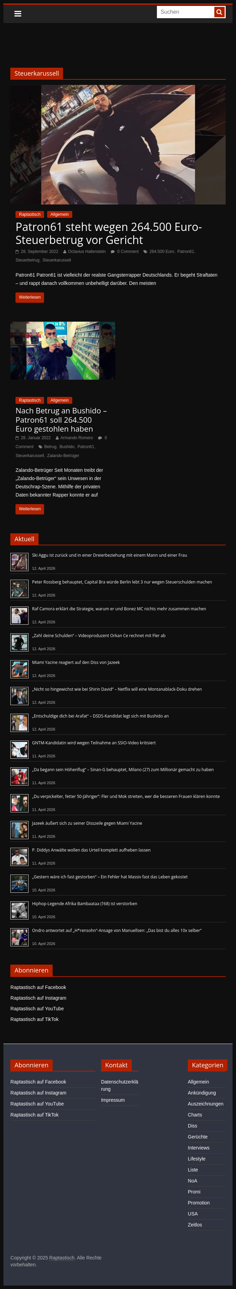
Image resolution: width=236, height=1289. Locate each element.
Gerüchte (198, 1137)
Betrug (50, 446)
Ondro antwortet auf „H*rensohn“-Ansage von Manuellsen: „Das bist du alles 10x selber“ (117, 930)
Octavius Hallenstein (87, 251)
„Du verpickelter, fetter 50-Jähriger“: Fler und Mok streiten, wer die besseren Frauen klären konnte (126, 796)
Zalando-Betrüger (63, 455)
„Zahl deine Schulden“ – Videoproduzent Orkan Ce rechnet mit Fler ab (98, 635)
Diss (192, 1126)
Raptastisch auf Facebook (38, 987)
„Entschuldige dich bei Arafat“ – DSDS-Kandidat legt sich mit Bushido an (100, 716)
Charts (195, 1115)
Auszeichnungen (206, 1104)
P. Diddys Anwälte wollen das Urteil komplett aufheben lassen (91, 850)
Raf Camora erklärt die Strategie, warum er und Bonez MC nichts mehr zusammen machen (119, 609)
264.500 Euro (161, 251)
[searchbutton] (219, 12)
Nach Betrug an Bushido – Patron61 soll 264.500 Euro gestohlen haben (61, 419)
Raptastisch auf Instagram (38, 998)
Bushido (67, 446)
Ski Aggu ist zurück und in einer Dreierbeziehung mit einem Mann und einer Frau (109, 555)
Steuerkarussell (57, 260)
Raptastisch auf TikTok (34, 1019)
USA (193, 1213)
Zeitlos (195, 1224)
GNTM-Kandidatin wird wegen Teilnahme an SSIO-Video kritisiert (93, 743)
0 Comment (125, 251)
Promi (194, 1191)
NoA (192, 1181)
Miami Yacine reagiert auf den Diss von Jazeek (76, 662)
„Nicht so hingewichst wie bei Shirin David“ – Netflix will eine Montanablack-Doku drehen (117, 689)
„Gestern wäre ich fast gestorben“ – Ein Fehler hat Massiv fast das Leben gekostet (109, 877)
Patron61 (185, 251)
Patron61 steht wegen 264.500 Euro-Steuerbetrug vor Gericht (108, 233)
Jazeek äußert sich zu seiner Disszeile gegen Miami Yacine (87, 823)
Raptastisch (30, 214)
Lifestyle (196, 1159)
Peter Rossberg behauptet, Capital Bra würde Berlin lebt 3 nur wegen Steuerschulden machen (122, 582)
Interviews (199, 1148)
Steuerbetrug (27, 260)
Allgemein (60, 214)
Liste (193, 1170)
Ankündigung (202, 1093)
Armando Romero (77, 437)
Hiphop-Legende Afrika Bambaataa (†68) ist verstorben (84, 904)
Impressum (113, 1100)
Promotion (199, 1202)
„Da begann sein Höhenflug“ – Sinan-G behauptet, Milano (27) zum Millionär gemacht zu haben (123, 770)
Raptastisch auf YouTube (37, 1008)
